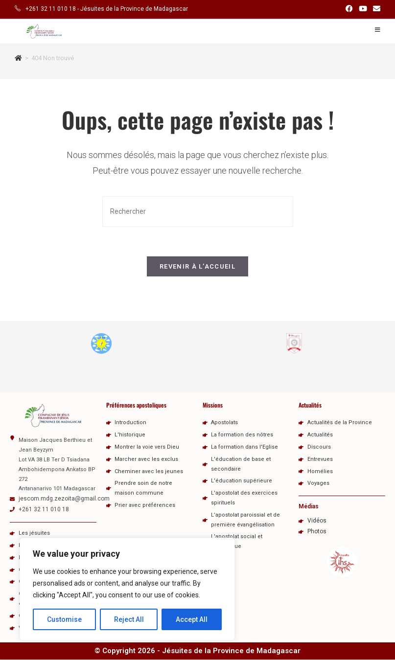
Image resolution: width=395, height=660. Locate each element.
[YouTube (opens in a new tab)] (363, 9)
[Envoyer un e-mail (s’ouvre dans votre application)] (375, 9)
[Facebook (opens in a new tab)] (349, 9)
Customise (64, 619)
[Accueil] (18, 58)
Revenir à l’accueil (197, 267)
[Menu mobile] (377, 29)
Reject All (129, 619)
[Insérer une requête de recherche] (197, 211)
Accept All (192, 619)
